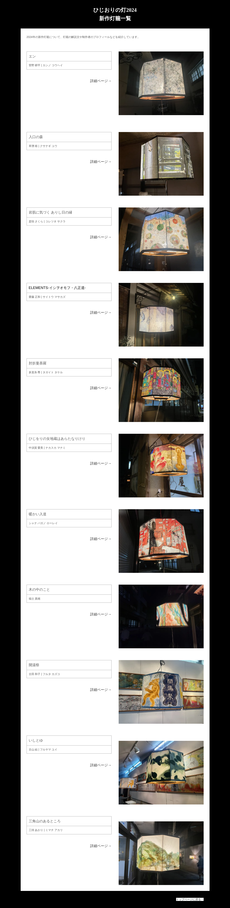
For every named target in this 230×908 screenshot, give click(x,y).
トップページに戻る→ (190, 899)
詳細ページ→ (100, 81)
